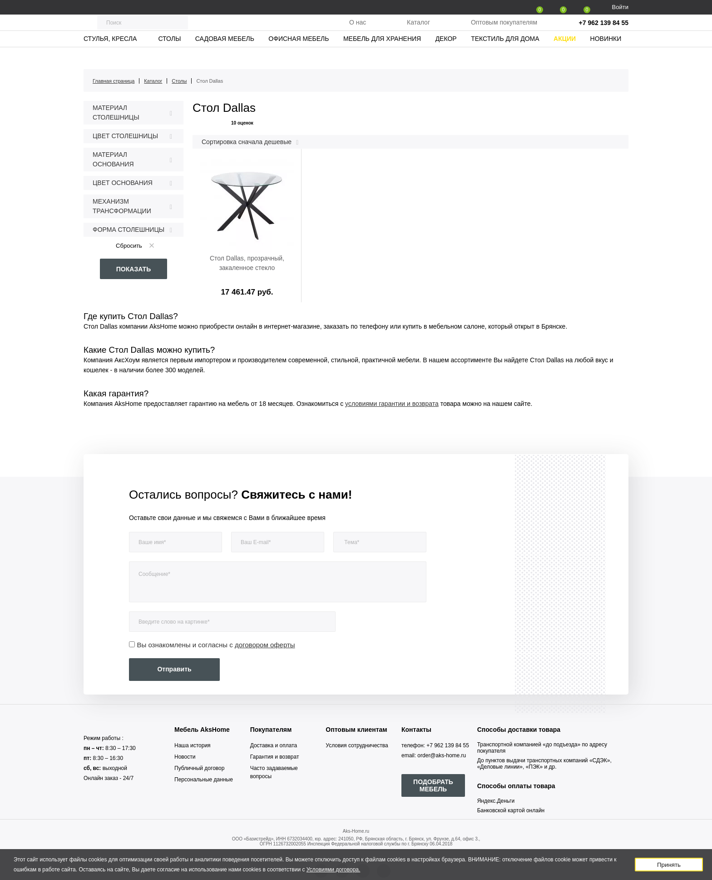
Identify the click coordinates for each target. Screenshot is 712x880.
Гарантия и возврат (274, 757)
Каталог (418, 31)
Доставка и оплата (273, 745)
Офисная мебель (298, 56)
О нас (357, 31)
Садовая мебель (224, 56)
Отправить (174, 669)
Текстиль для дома (505, 56)
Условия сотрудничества (357, 745)
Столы (169, 56)
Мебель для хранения (382, 56)
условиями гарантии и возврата (392, 403)
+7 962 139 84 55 (603, 31)
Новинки (606, 56)
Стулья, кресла (110, 56)
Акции (565, 56)
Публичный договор (199, 768)
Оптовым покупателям (504, 31)
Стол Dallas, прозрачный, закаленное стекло (247, 263)
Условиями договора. (334, 869)
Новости (184, 757)
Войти (620, 7)
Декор (446, 56)
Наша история (192, 745)
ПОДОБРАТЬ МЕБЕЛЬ (433, 785)
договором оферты (265, 645)
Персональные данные (203, 779)
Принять (669, 864)
